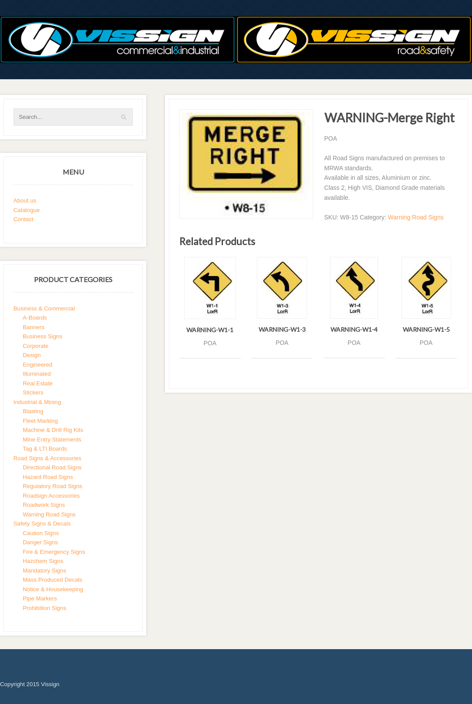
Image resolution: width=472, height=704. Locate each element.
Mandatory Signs (44, 570)
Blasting (33, 411)
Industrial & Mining (37, 402)
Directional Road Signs (52, 467)
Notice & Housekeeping (53, 589)
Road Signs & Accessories (47, 458)
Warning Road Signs (416, 217)
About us (25, 200)
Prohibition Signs (44, 608)
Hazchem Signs (43, 561)
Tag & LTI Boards (45, 448)
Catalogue (26, 210)
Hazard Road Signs (48, 477)
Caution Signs (41, 533)
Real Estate (38, 383)
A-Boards (35, 317)
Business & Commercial (44, 308)
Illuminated (37, 374)
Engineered (37, 364)
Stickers (33, 392)
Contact (23, 219)
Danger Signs (40, 542)
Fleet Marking (40, 421)
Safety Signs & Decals (42, 523)
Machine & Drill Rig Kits (53, 430)
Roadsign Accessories (51, 495)
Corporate (35, 346)
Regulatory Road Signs (52, 486)
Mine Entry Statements (52, 439)
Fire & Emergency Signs (54, 552)
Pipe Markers (40, 598)
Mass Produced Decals (52, 579)
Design (31, 355)
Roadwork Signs (44, 505)
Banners (33, 327)
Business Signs (42, 336)
